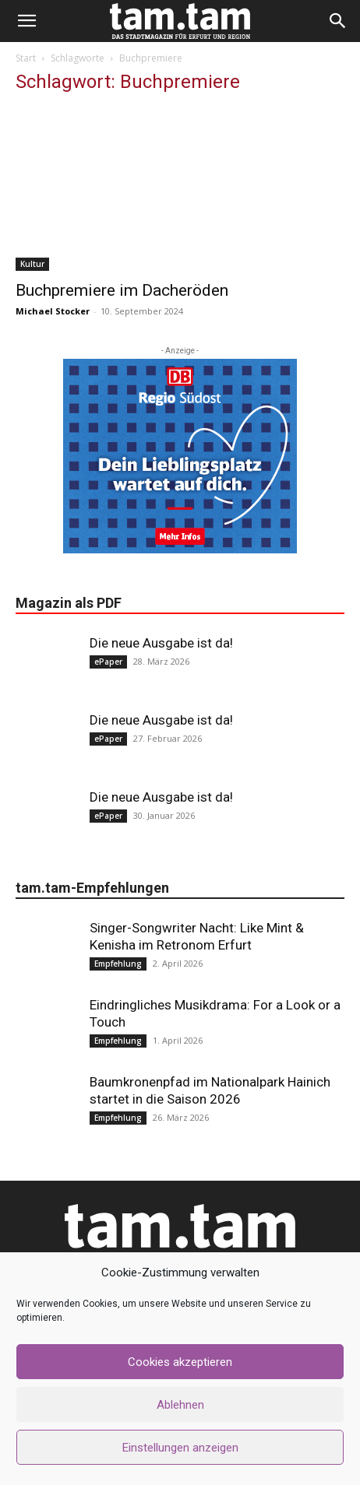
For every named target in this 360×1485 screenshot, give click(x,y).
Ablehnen (180, 1405)
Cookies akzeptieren (180, 1362)
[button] (26, 21)
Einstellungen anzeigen (180, 1448)
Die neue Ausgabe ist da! (161, 643)
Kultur (32, 263)
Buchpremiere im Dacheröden (122, 290)
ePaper (108, 661)
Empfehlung (118, 963)
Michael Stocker (53, 311)
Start (26, 58)
